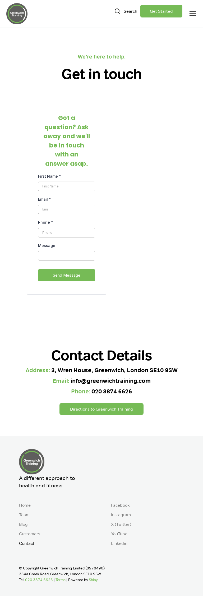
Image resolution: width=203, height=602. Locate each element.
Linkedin (119, 543)
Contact (26, 543)
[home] (16, 13)
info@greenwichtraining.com (111, 380)
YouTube (119, 533)
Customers (29, 533)
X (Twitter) (121, 524)
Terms (61, 580)
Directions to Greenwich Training (101, 409)
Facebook (120, 505)
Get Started (161, 11)
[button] (191, 14)
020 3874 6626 (111, 391)
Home (25, 505)
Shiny (93, 580)
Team (24, 514)
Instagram (121, 514)
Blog (23, 524)
